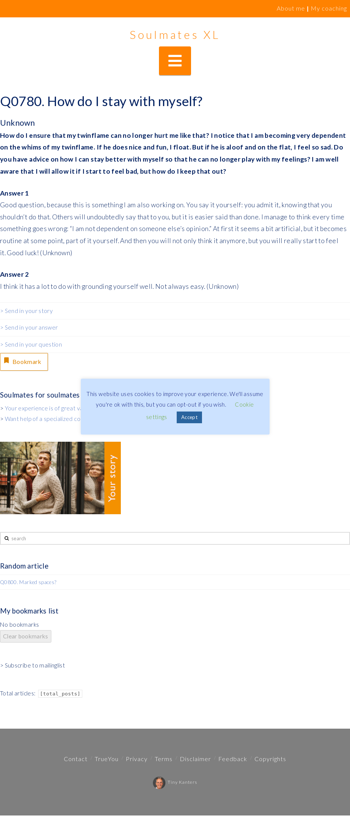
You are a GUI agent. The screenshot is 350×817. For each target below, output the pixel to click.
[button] (175, 61)
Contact (76, 760)
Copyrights (270, 760)
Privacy (137, 760)
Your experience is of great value (48, 409)
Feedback (232, 760)
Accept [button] (189, 417)
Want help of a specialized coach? (48, 420)
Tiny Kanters (175, 783)
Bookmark (24, 362)
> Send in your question (31, 344)
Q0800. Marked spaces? (28, 584)
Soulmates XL (175, 34)
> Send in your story (26, 310)
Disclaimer (195, 760)
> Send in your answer (29, 327)
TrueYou (107, 760)
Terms (164, 760)
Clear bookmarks (25, 637)
